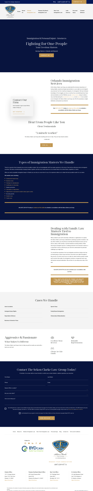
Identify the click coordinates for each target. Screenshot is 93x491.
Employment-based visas (12, 178)
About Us (19, 431)
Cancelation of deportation (12, 189)
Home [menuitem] (18, 11)
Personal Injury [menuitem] (75, 11)
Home (14, 431)
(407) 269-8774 (64, 2)
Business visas (9, 180)
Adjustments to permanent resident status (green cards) (19, 191)
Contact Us (65, 431)
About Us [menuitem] (23, 11)
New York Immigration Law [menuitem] (58, 11)
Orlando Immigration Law (29, 431)
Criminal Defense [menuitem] (82, 11)
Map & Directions (9, 480)
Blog (54, 2)
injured (80, 97)
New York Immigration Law (42, 431)
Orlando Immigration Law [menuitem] (31, 11)
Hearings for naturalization (12, 183)
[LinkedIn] (32, 443)
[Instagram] (25, 443)
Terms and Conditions (75, 431)
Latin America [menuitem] (68, 11)
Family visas (8, 198)
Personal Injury (54, 431)
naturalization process (69, 97)
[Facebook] (36, 443)
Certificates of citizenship (12, 185)
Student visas (9, 196)
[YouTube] (29, 443)
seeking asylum (75, 95)
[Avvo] (40, 443)
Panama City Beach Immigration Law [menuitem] (43, 11)
